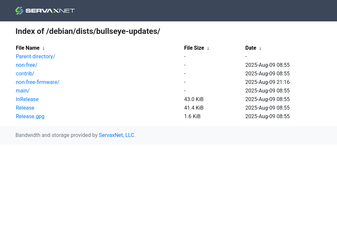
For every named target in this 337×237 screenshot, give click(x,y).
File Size (194, 48)
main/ (23, 91)
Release (25, 108)
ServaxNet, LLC (116, 135)
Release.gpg (30, 116)
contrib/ (25, 73)
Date (251, 48)
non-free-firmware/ (38, 82)
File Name (27, 48)
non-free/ (27, 65)
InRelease (27, 99)
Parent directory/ (35, 56)
